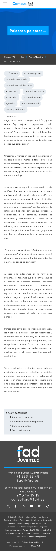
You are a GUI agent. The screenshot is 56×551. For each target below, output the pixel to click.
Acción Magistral (32, 74)
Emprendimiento (32, 98)
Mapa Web (35, 546)
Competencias (17, 413)
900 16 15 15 (28, 495)
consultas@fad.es (28, 499)
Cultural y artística (34, 92)
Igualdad (10, 104)
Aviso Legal (11, 542)
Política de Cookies (17, 546)
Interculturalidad (30, 104)
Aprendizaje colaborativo (19, 86)
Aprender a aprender (17, 80)
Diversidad (11, 98)
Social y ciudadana (15, 110)
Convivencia (12, 92)
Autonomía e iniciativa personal (28, 422)
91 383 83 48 (28, 476)
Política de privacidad (31, 542)
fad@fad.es (28, 480)
